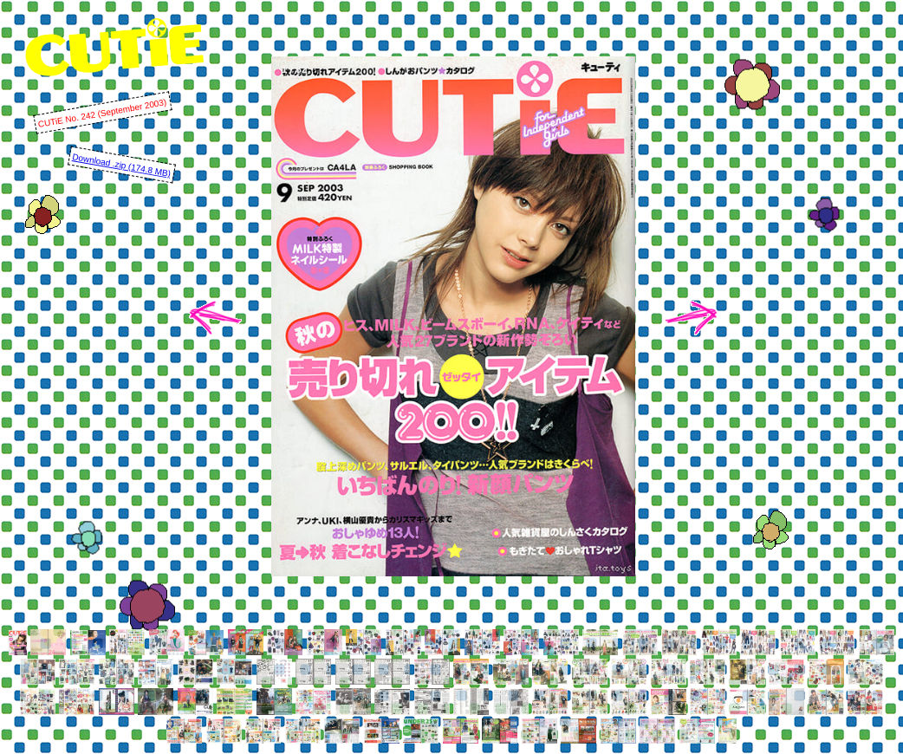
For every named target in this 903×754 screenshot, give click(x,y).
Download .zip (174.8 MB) (122, 165)
